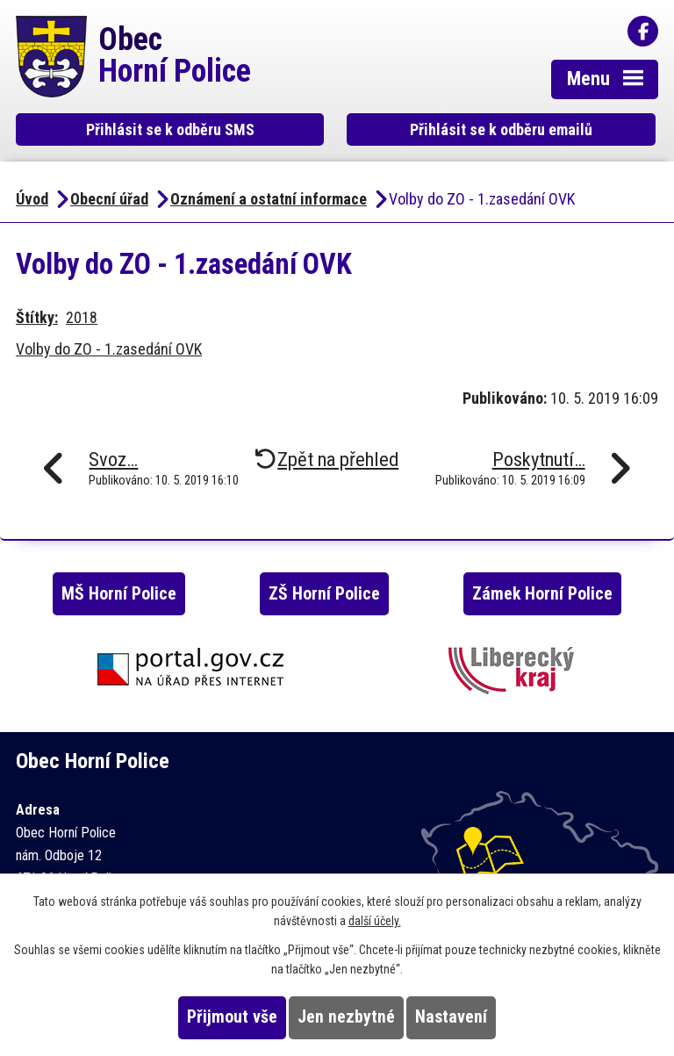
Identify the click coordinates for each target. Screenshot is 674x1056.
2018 (81, 317)
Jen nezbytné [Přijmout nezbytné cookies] (346, 1017)
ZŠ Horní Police (324, 594)
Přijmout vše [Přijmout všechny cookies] (232, 1017)
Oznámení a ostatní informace (268, 199)
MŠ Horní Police (118, 594)
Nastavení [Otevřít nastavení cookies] (451, 1017)
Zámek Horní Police (542, 594)
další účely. (374, 921)
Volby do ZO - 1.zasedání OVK (109, 349)
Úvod (32, 199)
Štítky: (37, 317)
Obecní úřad (109, 199)
